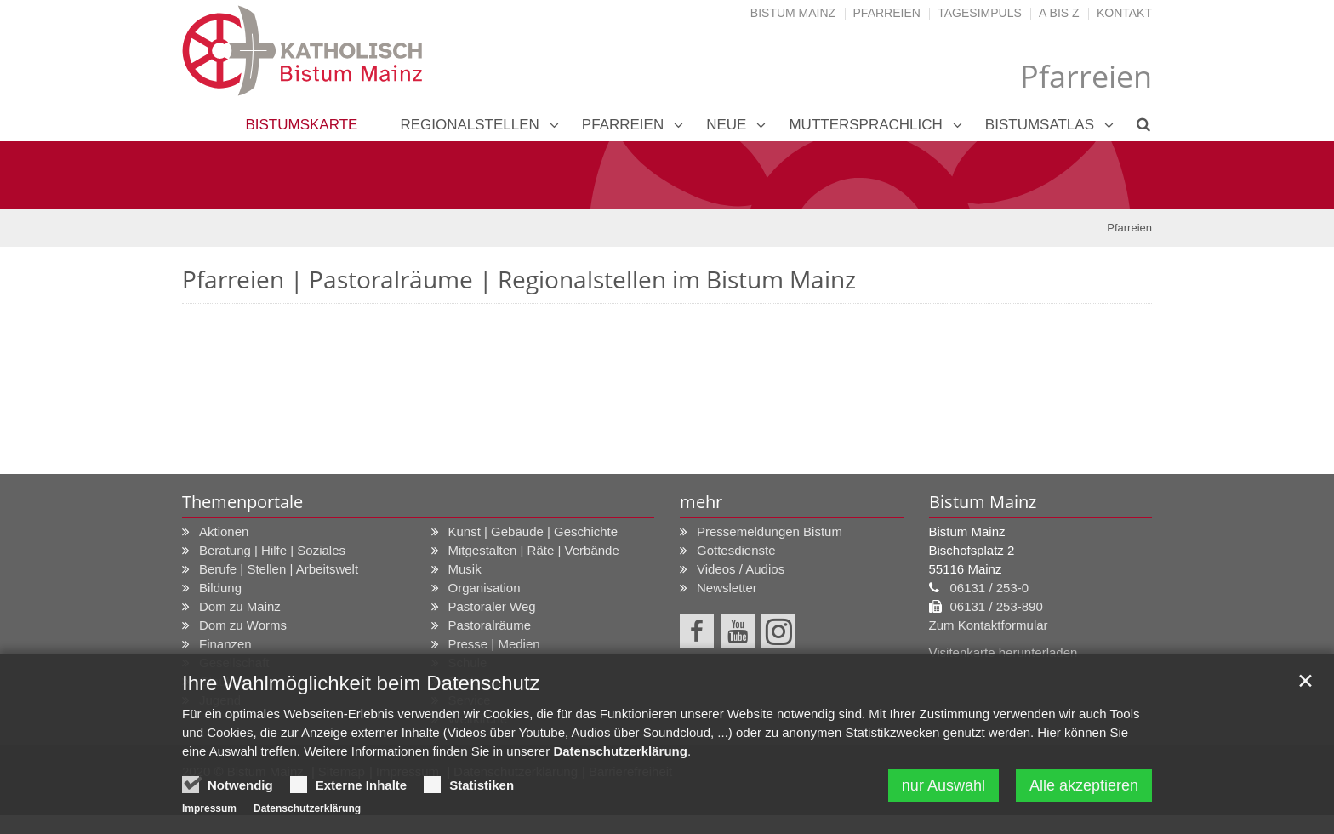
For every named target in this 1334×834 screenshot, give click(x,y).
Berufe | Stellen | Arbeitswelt (278, 569)
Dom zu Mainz (240, 606)
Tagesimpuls (980, 13)
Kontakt (1124, 13)
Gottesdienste (736, 550)
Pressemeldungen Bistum (769, 531)
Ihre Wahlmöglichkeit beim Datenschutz (361, 684)
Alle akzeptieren (1083, 787)
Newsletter (727, 587)
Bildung (220, 587)
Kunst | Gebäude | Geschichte (533, 531)
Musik (465, 569)
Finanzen (225, 644)
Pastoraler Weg (492, 606)
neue (726, 125)
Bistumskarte (301, 125)
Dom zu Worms (243, 625)
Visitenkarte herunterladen (1003, 652)
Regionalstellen (469, 125)
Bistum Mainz (792, 13)
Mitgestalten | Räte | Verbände (533, 550)
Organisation (484, 587)
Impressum (209, 810)
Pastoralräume (490, 625)
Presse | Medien (494, 644)
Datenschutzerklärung (620, 752)
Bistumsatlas (1039, 125)
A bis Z (1059, 13)
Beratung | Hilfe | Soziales (272, 550)
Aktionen (223, 531)
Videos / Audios (740, 569)
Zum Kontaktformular (988, 625)
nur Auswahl (943, 787)
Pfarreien (887, 13)
